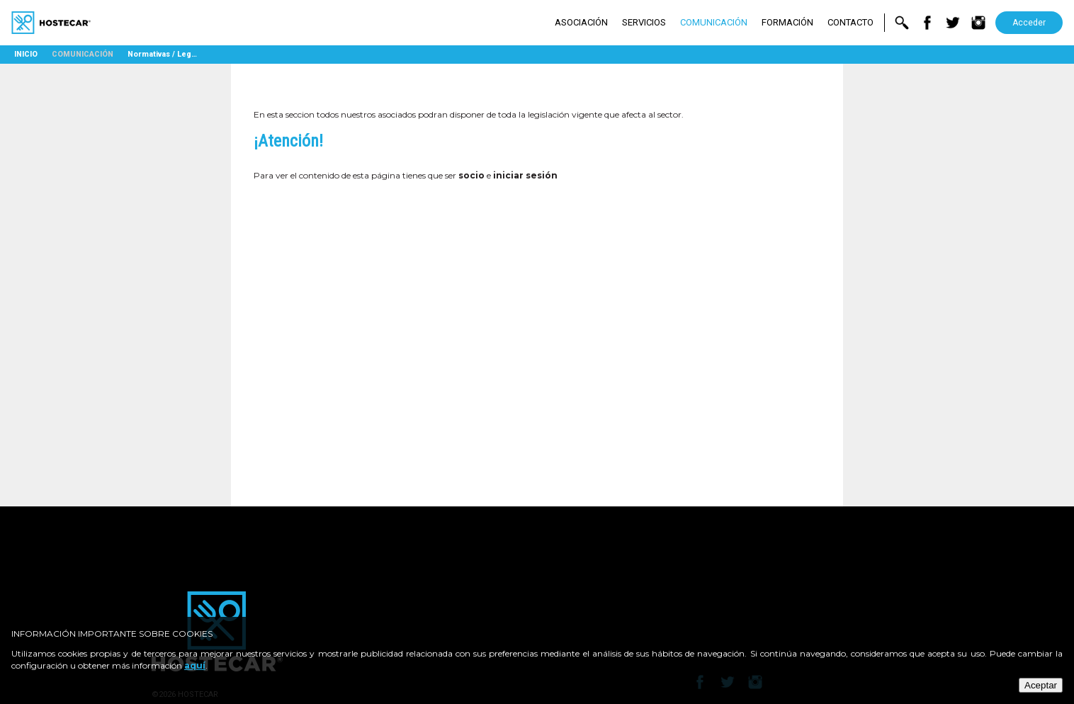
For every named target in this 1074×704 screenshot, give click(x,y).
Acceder (1029, 23)
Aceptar (1040, 685)
